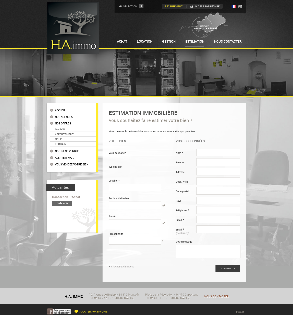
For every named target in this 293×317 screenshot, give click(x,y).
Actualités (60, 187)
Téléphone (182, 210)
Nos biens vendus (67, 151)
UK (240, 6)
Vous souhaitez (117, 153)
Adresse (180, 172)
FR (234, 6)
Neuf (58, 139)
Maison (60, 129)
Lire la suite (62, 203)
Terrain (60, 144)
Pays (178, 201)
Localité (114, 180)
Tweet (240, 312)
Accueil (60, 110)
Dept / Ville (182, 181)
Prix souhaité (116, 234)
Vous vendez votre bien (71, 164)
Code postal (182, 191)
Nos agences (64, 117)
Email (180, 220)
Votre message (184, 241)
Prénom (180, 162)
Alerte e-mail (64, 158)
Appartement (64, 134)
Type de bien (115, 166)
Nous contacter (216, 296)
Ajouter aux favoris (94, 311)
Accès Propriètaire (207, 6)
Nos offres (63, 123)
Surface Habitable (119, 198)
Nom (179, 153)
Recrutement (174, 6)
